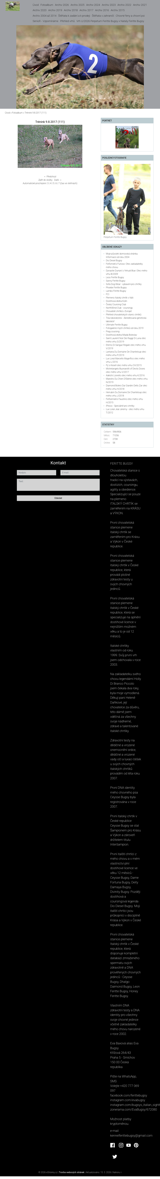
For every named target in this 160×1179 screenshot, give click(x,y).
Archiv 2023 (109, 4)
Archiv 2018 (71, 10)
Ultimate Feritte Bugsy (116, 324)
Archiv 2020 (39, 10)
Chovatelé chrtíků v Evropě (119, 311)
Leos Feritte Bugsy (115, 277)
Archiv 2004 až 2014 (44, 15)
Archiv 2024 (93, 4)
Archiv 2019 (55, 10)
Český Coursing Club (116, 304)
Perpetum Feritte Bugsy (115, 237)
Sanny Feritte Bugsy (115, 280)
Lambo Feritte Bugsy (116, 291)
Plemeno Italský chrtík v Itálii (119, 297)
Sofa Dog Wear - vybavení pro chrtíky (124, 284)
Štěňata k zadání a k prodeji (74, 15)
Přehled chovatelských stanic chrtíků (123, 314)
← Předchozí (50, 176)
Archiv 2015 (117, 10)
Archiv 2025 (77, 4)
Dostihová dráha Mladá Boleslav (121, 335)
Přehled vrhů (67, 21)
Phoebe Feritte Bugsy (116, 287)
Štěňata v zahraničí (103, 15)
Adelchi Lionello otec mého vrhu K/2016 (125, 375)
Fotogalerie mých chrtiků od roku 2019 (124, 328)
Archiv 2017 (86, 10)
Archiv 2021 (140, 4)
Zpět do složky (45, 180)
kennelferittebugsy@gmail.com (131, 1135)
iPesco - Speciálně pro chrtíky (120, 406)
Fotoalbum (46, 4)
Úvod (36, 4)
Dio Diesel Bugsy (114, 260)
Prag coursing (112, 331)
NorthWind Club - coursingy (119, 307)
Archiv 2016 (102, 10)
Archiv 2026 (62, 4)
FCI (107, 294)
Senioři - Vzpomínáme (45, 21)
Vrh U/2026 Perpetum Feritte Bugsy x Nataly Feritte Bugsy (110, 21)
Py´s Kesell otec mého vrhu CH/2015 (124, 365)
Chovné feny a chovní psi (130, 15)
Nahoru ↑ (117, 1172)
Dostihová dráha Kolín (116, 301)
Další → (58, 180)
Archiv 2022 (124, 4)
